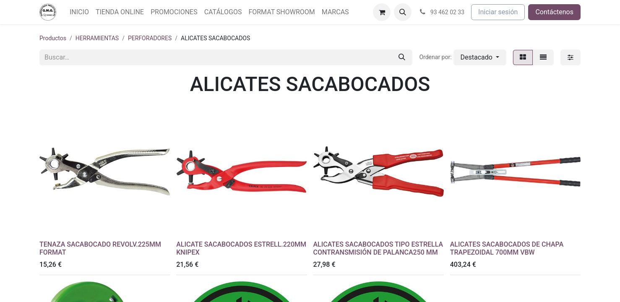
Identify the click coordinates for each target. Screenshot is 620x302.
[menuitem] (79, 12)
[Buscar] (401, 57)
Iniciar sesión (498, 12)
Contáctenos (554, 12)
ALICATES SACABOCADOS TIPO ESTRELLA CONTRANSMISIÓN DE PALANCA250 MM (378, 248)
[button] (403, 12)
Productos (52, 38)
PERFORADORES (150, 38)
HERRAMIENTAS (97, 38)
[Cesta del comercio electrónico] (382, 12)
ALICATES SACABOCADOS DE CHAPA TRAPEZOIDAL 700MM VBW (507, 248)
